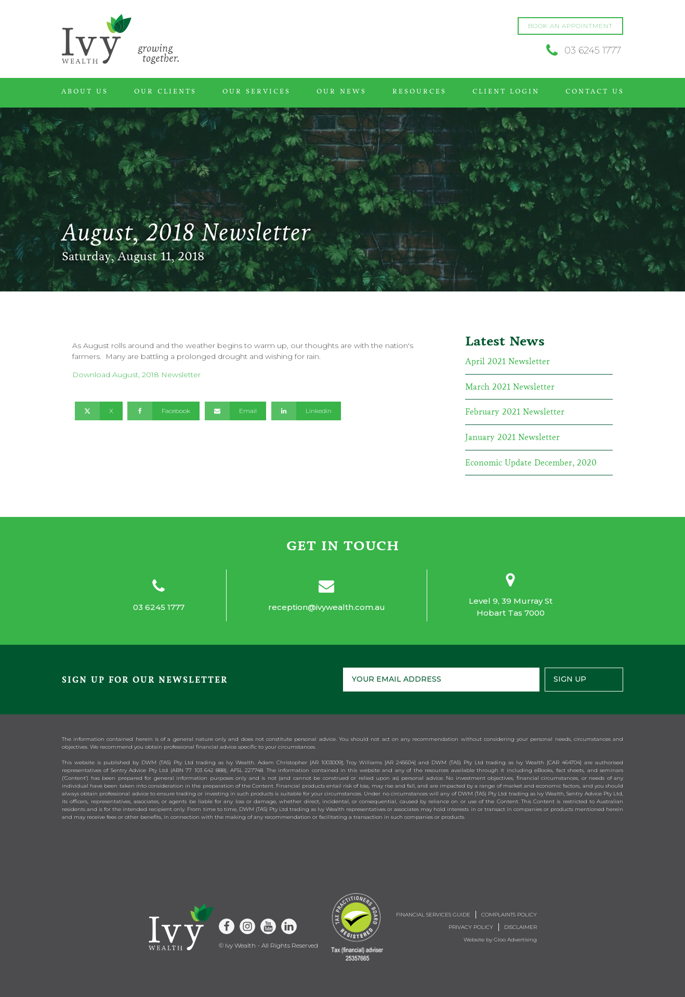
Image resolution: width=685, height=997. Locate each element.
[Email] (235, 411)
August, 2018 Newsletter (156, 374)
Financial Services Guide (433, 914)
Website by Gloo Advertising (500, 939)
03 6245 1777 (159, 607)
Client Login (505, 91)
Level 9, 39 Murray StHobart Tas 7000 (510, 607)
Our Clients (165, 91)
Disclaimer (520, 927)
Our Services (256, 91)
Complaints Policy (509, 914)
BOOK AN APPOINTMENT (570, 26)
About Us (84, 91)
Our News (341, 91)
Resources (419, 91)
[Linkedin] (306, 411)
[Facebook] (163, 411)
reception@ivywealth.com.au (326, 607)
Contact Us (594, 91)
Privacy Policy (471, 927)
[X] (99, 411)
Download (92, 374)
